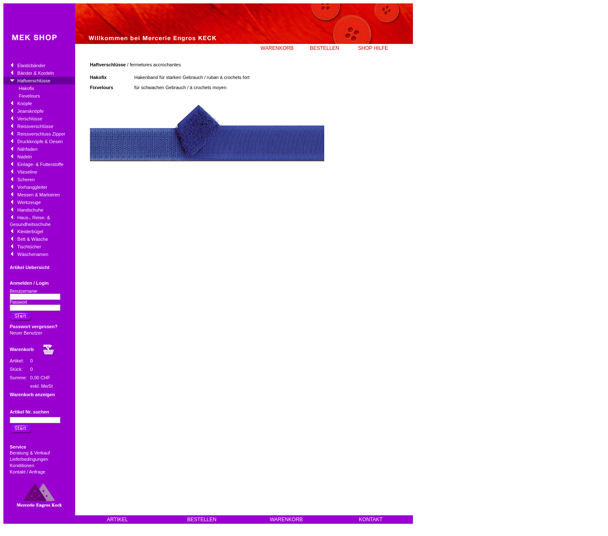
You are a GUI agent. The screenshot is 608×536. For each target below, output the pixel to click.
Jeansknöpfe (30, 111)
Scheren (26, 179)
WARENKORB (277, 48)
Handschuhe (30, 209)
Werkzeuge (29, 202)
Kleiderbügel (30, 231)
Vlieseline (27, 171)
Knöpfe (24, 103)
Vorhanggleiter (32, 187)
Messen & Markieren (38, 194)
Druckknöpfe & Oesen (40, 141)
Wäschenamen (32, 254)
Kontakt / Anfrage (28, 471)
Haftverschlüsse (33, 80)
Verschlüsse (29, 118)
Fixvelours (29, 95)
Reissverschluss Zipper (41, 133)
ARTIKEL (117, 519)
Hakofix (26, 88)
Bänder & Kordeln (35, 73)
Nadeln (24, 156)
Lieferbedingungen (29, 459)
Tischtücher (29, 246)
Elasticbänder (31, 65)
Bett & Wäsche (32, 239)
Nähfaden (27, 149)
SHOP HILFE (373, 48)
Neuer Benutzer (26, 332)
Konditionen (22, 465)
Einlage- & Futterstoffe (40, 164)
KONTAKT (371, 519)
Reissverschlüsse (35, 126)
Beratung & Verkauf (30, 452)
